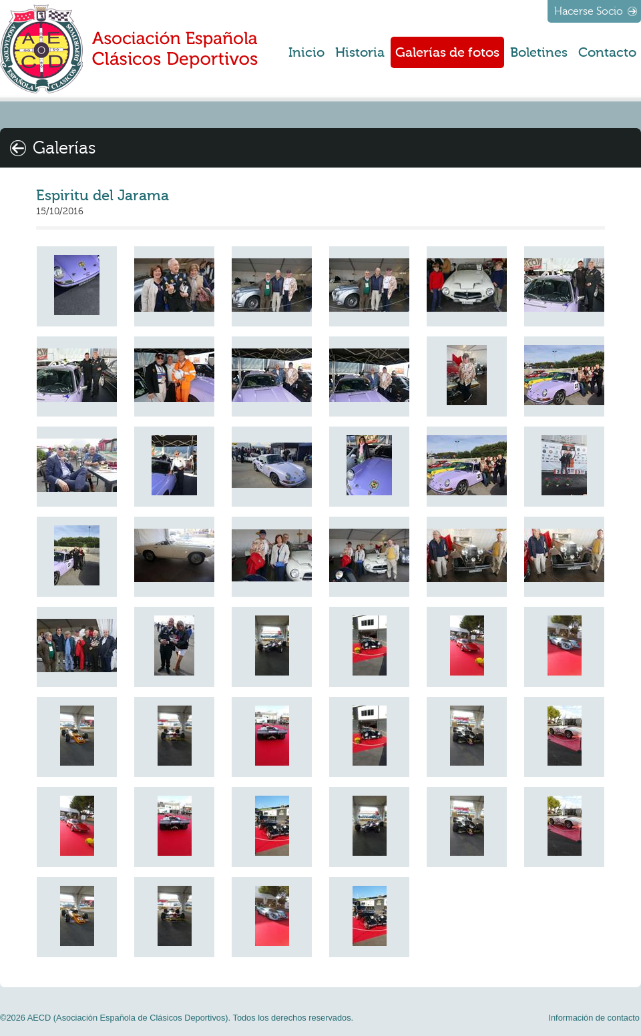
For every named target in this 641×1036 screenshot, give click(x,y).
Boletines (539, 52)
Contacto (607, 52)
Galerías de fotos (447, 52)
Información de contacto (594, 1018)
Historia (360, 52)
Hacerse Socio (588, 11)
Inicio (306, 52)
